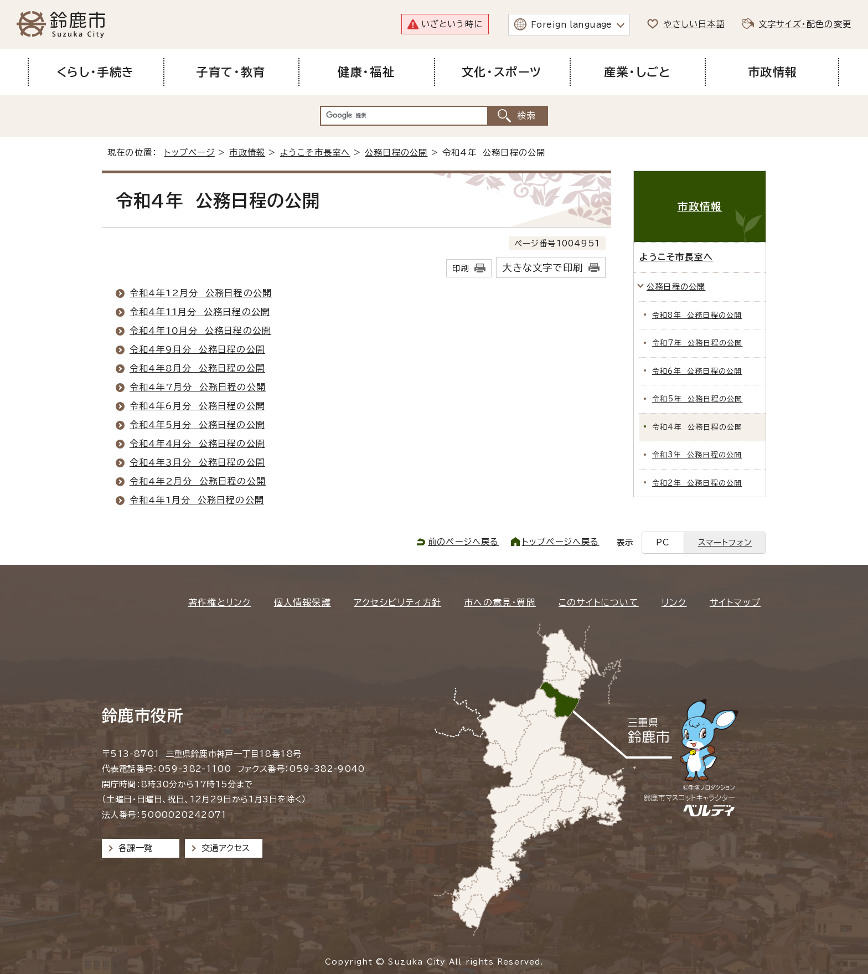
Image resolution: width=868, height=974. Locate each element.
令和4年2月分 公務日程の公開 (198, 481)
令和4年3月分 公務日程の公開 (197, 462)
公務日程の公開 (396, 152)
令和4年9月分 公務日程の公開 (197, 349)
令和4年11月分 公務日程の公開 (200, 311)
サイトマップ (735, 602)
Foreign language (571, 24)
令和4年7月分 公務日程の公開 (198, 387)
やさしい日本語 (694, 24)
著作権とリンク (219, 602)
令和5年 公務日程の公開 (697, 399)
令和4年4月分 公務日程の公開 (197, 443)
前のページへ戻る (463, 542)
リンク (674, 602)
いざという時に (452, 24)
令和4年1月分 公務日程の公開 (197, 500)
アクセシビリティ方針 (397, 602)
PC (662, 542)
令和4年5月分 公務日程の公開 (197, 424)
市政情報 (247, 152)
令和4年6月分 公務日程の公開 (197, 405)
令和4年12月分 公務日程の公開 (201, 292)
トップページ (189, 152)
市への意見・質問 (500, 602)
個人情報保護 (302, 602)
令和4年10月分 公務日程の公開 (200, 330)
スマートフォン (725, 542)
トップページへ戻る (561, 542)
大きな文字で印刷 (542, 267)
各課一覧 (135, 848)
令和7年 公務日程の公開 (697, 343)
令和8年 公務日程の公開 (697, 315)
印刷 (460, 268)
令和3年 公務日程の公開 (697, 454)
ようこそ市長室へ (315, 152)
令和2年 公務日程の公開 (697, 483)
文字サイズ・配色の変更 (804, 24)
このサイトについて (599, 602)
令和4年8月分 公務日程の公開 (197, 368)
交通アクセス (226, 848)
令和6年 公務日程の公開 (697, 371)
